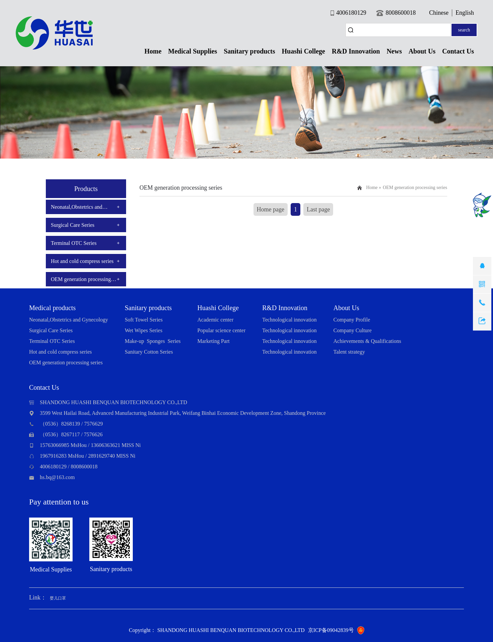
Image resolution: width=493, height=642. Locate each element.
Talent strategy (349, 352)
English (465, 12)
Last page (318, 209)
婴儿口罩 (58, 598)
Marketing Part (213, 341)
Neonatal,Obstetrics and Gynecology (76, 209)
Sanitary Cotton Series (149, 352)
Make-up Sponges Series (153, 341)
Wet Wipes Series (143, 330)
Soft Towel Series (144, 320)
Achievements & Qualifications (367, 341)
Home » (373, 187)
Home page (270, 209)
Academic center (215, 320)
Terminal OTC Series (74, 243)
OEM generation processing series (81, 281)
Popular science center (221, 330)
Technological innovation (289, 320)
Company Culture (352, 330)
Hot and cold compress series (82, 261)
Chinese (439, 12)
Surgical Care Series (72, 225)
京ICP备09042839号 (331, 630)
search (464, 29)
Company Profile (351, 320)
